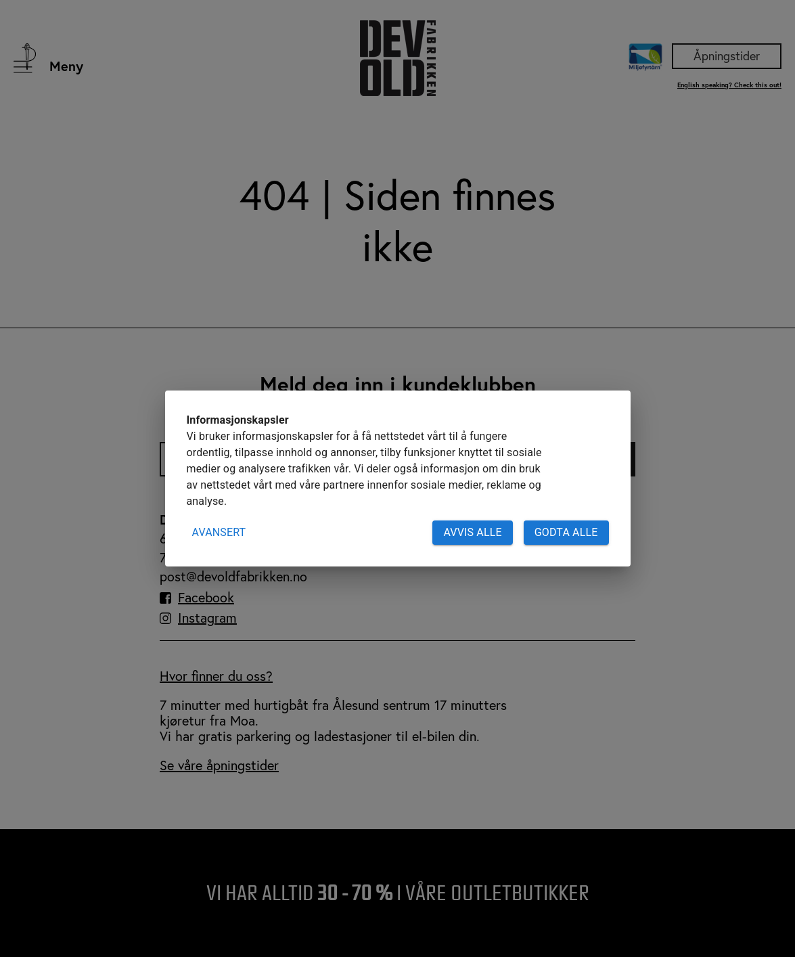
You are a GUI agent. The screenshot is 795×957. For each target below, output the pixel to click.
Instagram (207, 618)
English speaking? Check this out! (729, 85)
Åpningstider (727, 55)
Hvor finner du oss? (216, 676)
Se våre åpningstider (219, 765)
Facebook (206, 598)
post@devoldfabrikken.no (233, 576)
